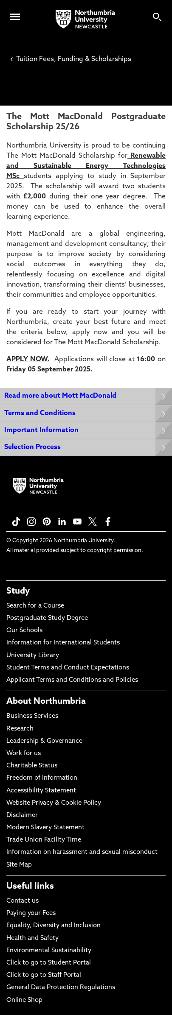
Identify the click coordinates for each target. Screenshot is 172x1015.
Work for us (23, 753)
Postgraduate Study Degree (47, 618)
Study (18, 591)
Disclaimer (22, 815)
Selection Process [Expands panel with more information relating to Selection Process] (32, 447)
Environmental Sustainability (48, 951)
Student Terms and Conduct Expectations (67, 668)
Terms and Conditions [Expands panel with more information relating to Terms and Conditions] (40, 413)
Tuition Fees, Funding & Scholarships (70, 59)
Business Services (32, 716)
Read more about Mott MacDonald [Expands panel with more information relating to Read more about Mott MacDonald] (60, 396)
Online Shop (24, 1000)
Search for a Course (35, 606)
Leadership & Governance (44, 741)
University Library (32, 655)
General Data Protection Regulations (60, 987)
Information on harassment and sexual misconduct (82, 852)
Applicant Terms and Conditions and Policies (72, 680)
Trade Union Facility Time (43, 840)
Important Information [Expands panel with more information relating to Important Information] (41, 430)
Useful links (30, 886)
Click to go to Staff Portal (43, 975)
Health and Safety (32, 938)
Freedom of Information (41, 778)
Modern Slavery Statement (45, 828)
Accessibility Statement (41, 791)
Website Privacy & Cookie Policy (53, 803)
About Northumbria (46, 701)
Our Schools (24, 630)
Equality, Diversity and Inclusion (53, 926)
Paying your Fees (31, 913)
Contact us (22, 901)
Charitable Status (31, 766)
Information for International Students (63, 643)
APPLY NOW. (28, 359)
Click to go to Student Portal (48, 963)
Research (20, 729)
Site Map (19, 865)
